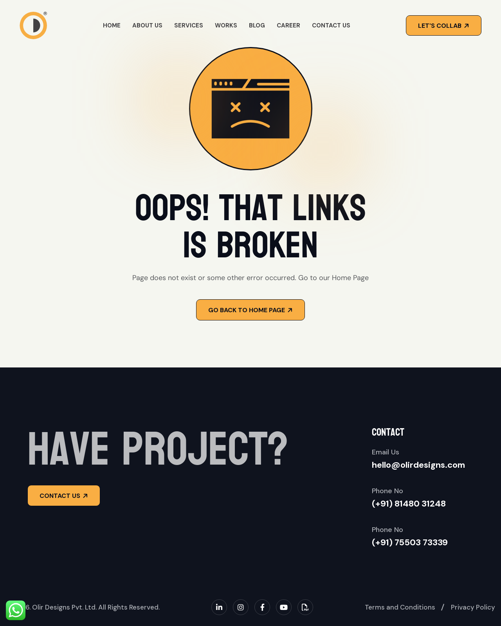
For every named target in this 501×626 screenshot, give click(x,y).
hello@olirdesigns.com (418, 464)
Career (288, 25)
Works (226, 25)
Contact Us (331, 25)
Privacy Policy (473, 607)
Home (112, 25)
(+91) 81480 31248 (409, 503)
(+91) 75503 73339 (410, 542)
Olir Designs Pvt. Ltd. (64, 607)
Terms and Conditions (400, 607)
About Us (147, 25)
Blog (257, 25)
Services (188, 25)
